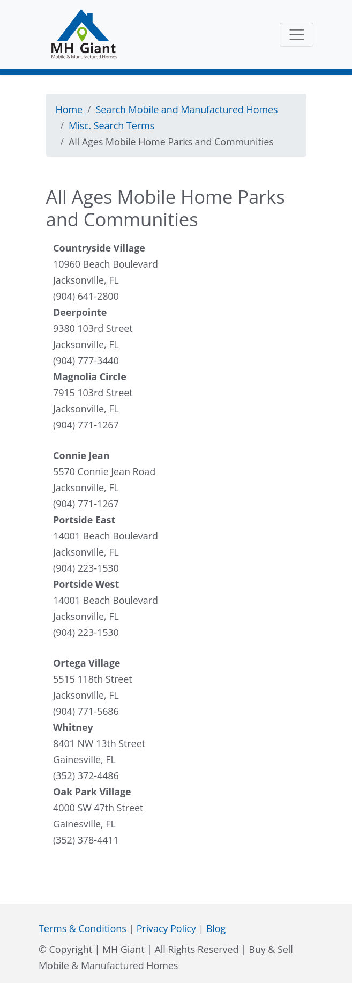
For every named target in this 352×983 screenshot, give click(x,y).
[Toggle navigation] (296, 35)
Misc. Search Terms (111, 125)
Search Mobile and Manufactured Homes (187, 109)
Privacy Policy (166, 928)
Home (69, 109)
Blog (216, 928)
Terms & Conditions (82, 928)
